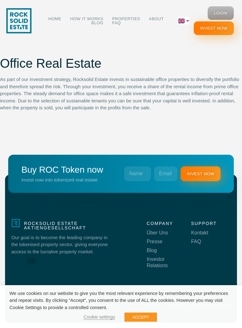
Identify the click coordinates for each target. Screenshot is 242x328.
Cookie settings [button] (99, 316)
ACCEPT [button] (140, 317)
